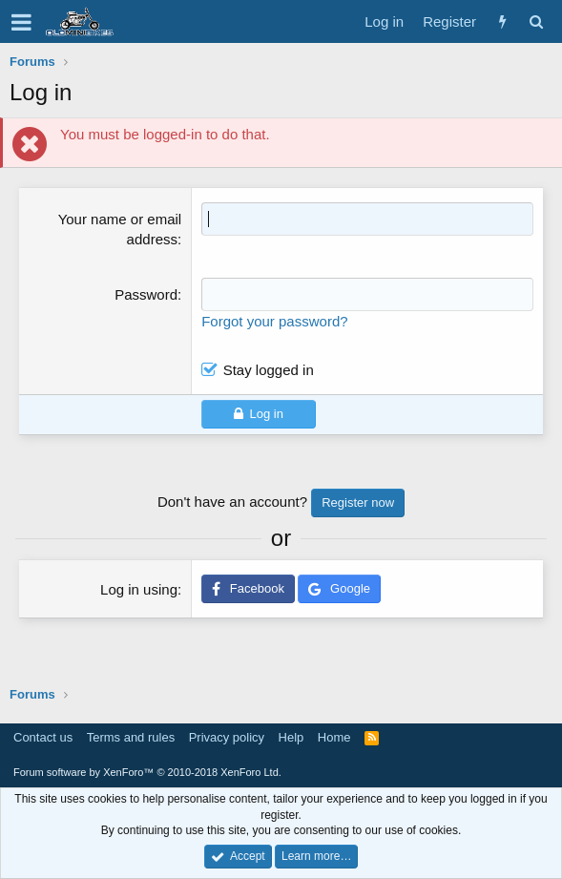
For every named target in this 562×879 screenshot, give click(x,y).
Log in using (138, 589)
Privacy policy (226, 737)
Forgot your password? (274, 321)
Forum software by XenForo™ (147, 772)
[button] (21, 22)
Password (145, 294)
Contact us (43, 737)
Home (334, 737)
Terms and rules (131, 737)
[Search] (535, 21)
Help (291, 737)
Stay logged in (268, 370)
